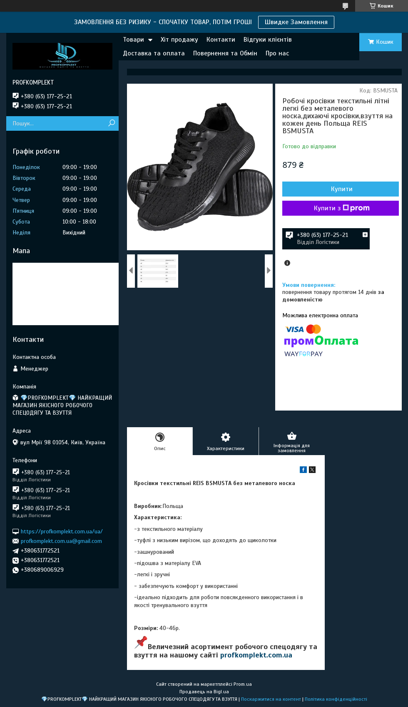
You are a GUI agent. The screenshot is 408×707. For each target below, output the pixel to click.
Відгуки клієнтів (268, 39)
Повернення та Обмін (225, 53)
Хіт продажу (179, 39)
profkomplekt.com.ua (256, 655)
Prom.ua (243, 684)
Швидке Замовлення (296, 22)
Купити (342, 189)
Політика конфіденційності (336, 699)
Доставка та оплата (154, 53)
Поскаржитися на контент (271, 699)
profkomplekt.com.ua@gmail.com (61, 541)
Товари (133, 39)
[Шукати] (111, 123)
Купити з (342, 208)
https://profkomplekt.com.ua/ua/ (62, 531)
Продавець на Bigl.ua (204, 692)
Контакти (220, 39)
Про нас (277, 53)
